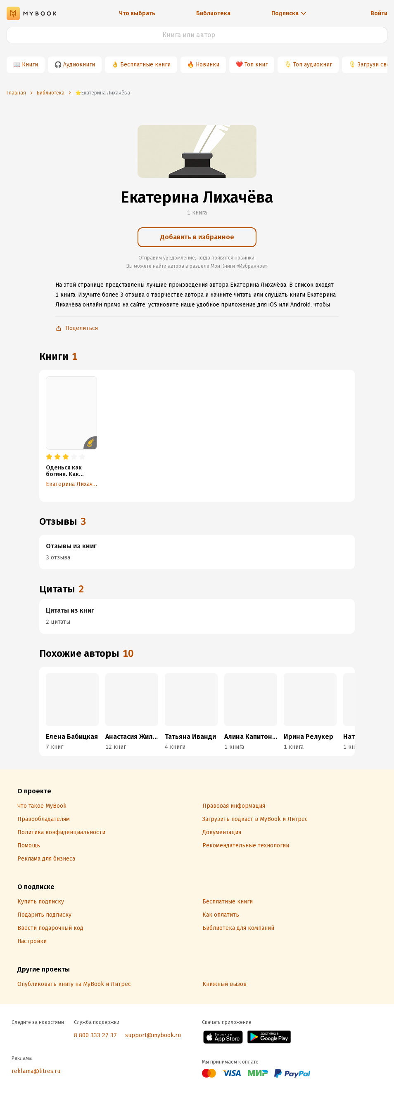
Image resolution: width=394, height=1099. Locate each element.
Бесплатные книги (145, 64)
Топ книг (256, 64)
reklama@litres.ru (36, 1071)
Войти (378, 13)
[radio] (49, 457)
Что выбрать (137, 13)
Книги (30, 64)
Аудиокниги (79, 64)
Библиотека (213, 13)
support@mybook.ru (153, 1035)
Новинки (207, 64)
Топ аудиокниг (312, 64)
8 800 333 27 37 (95, 1035)
